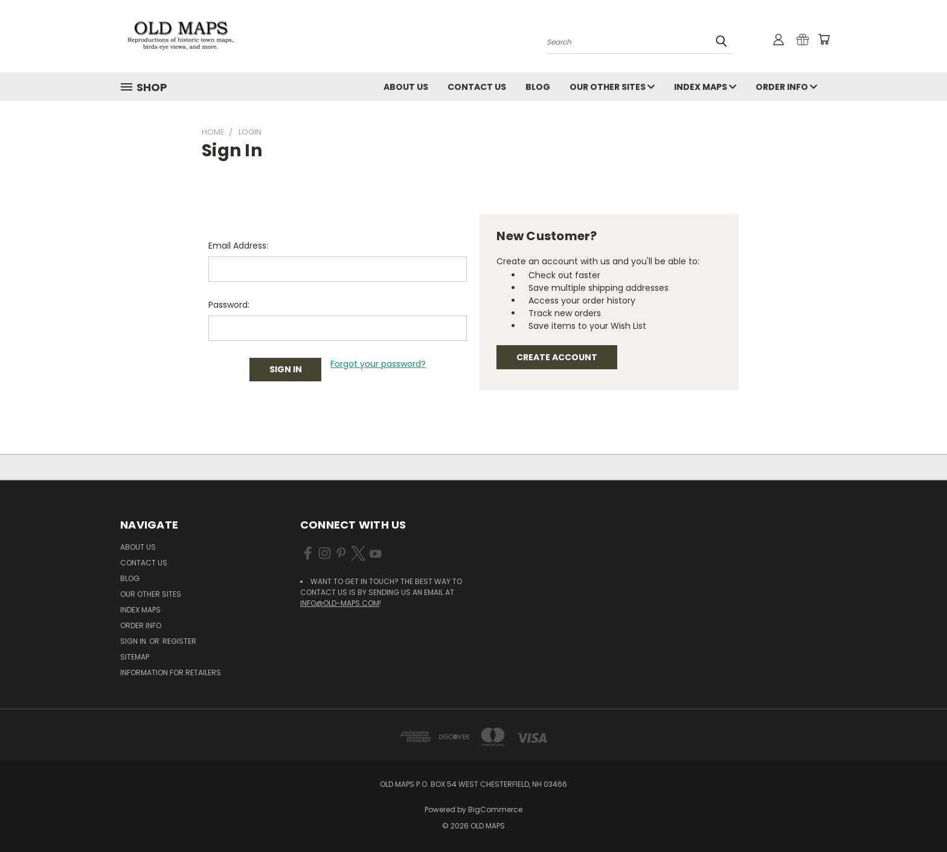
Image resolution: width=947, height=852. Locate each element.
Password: (228, 305)
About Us (406, 87)
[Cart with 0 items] (824, 39)
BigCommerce (495, 809)
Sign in (134, 641)
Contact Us (477, 87)
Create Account (556, 357)
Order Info (786, 87)
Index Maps (705, 87)
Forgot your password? (378, 364)
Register (179, 641)
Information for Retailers (170, 672)
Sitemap (134, 657)
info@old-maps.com (339, 603)
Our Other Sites (612, 87)
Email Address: (238, 246)
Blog (537, 87)
